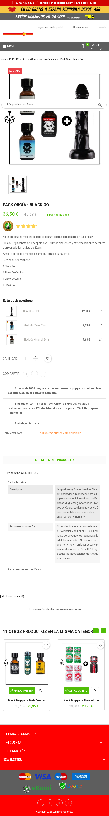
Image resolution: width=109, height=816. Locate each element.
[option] (18, 184)
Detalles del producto (54, 460)
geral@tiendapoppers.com (56, 3)
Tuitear (34, 374)
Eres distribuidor (87, 3)
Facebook (40, 802)
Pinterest (43, 374)
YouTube (59, 802)
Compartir (26, 374)
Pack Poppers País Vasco (26, 700)
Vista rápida (40, 691)
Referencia (15, 473)
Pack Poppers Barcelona (81, 700)
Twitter (50, 802)
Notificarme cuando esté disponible (60, 433)
